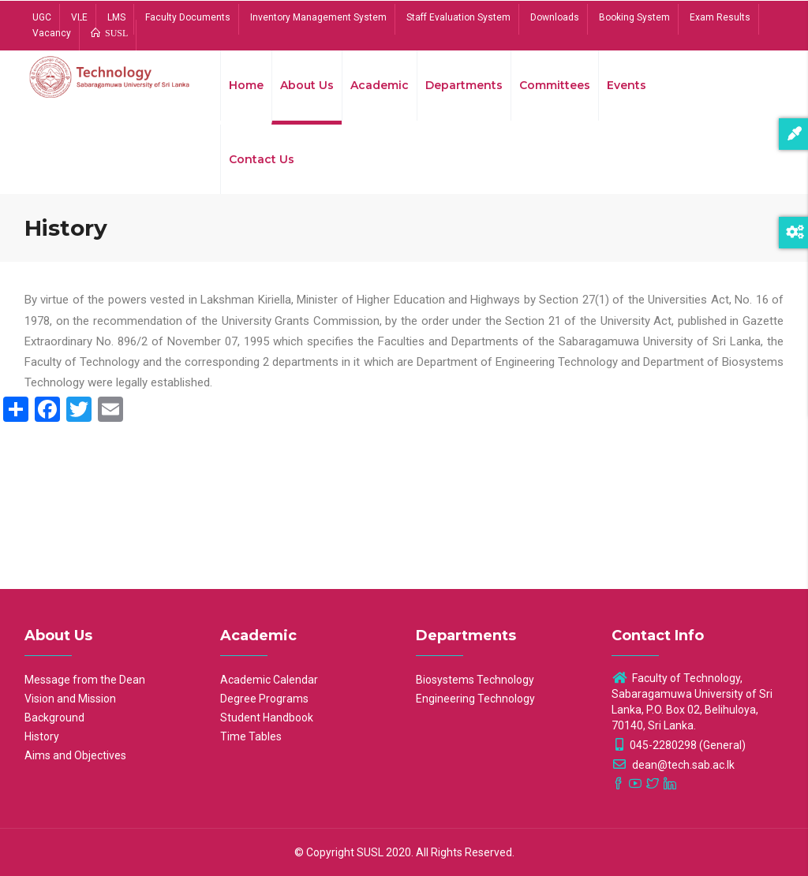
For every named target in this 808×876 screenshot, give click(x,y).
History (41, 736)
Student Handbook (266, 717)
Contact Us (261, 159)
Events (626, 85)
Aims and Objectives (75, 755)
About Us (307, 85)
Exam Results (720, 17)
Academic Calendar (269, 679)
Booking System (634, 17)
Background (54, 717)
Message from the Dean (84, 679)
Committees (554, 85)
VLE (79, 17)
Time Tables (251, 736)
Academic (379, 85)
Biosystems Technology (475, 679)
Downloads (554, 17)
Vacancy (51, 33)
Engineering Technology (475, 698)
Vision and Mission (70, 698)
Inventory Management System (318, 17)
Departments (464, 85)
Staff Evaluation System (458, 17)
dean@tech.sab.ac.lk (673, 765)
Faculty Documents (187, 17)
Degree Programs (264, 698)
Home (246, 85)
